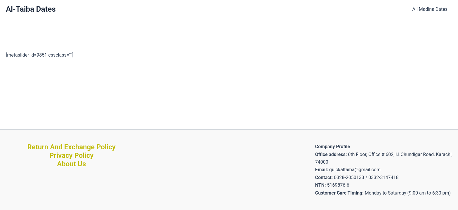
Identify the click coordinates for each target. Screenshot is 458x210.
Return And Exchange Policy (71, 147)
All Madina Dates (429, 9)
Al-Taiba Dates (31, 9)
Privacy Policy (71, 155)
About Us (71, 164)
